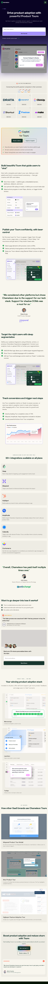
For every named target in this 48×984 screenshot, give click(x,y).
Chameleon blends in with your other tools (24, 455)
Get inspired (24, 805)
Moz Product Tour (9, 880)
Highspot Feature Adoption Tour (14, 917)
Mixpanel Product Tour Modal (13, 842)
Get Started (24, 33)
